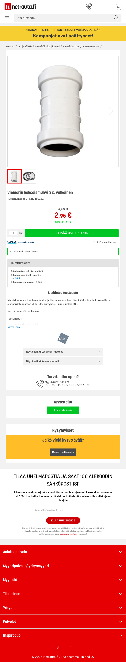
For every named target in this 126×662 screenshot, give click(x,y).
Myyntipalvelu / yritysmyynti (26, 565)
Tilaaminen (11, 593)
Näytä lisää (13, 327)
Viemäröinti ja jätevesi (47, 46)
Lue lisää (15, 278)
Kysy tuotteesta (63, 452)
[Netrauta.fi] (20, 6)
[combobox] (67, 18)
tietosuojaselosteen (68, 534)
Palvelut (9, 621)
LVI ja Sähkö (25, 46)
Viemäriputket (71, 46)
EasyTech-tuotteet (44, 351)
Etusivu (10, 46)
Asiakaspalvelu (15, 551)
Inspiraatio (12, 635)
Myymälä (10, 579)
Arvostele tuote (63, 410)
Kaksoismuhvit (91, 46)
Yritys (7, 607)
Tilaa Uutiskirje (63, 520)
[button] (111, 111)
